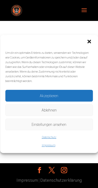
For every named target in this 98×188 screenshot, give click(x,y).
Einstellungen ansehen (49, 124)
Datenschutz (49, 137)
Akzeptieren (49, 95)
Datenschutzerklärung (61, 180)
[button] (90, 42)
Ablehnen (49, 110)
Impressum (48, 145)
